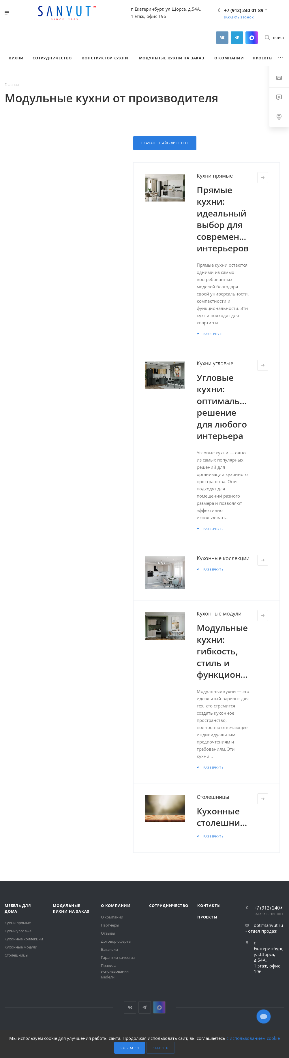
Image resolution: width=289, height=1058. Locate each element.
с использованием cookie (253, 1038)
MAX (251, 37)
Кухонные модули (219, 613)
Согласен (130, 1048)
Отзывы (108, 933)
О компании (116, 905)
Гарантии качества (118, 957)
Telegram (237, 37)
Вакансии (109, 949)
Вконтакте (222, 37)
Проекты (207, 917)
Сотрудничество (168, 905)
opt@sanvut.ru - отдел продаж (264, 928)
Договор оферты (116, 941)
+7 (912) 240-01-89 (243, 10)
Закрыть (160, 1048)
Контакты (209, 905)
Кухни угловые (215, 363)
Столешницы (213, 796)
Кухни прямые (215, 175)
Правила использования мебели (115, 971)
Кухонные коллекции (223, 558)
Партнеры (110, 925)
